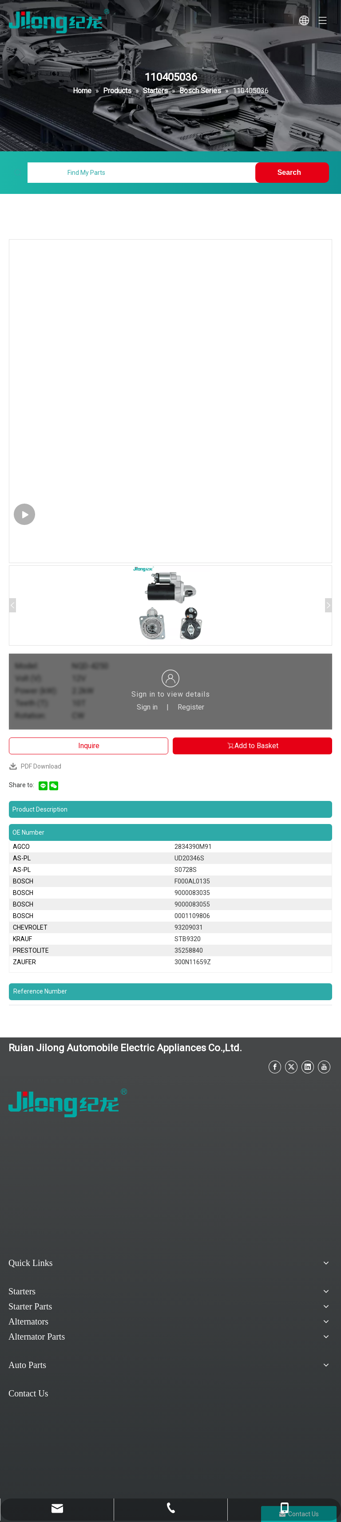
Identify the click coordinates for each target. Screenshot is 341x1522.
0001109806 (192, 915)
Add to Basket (252, 745)
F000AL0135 (192, 881)
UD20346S (189, 858)
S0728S (185, 869)
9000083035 (192, 892)
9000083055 (192, 904)
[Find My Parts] (143, 172)
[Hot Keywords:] (292, 172)
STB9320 (187, 938)
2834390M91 (193, 846)
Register (191, 707)
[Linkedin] (307, 1067)
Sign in (147, 707)
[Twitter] (291, 1067)
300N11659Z (192, 962)
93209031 (188, 927)
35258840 (188, 950)
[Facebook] (275, 1067)
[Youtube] (324, 1067)
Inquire (88, 745)
